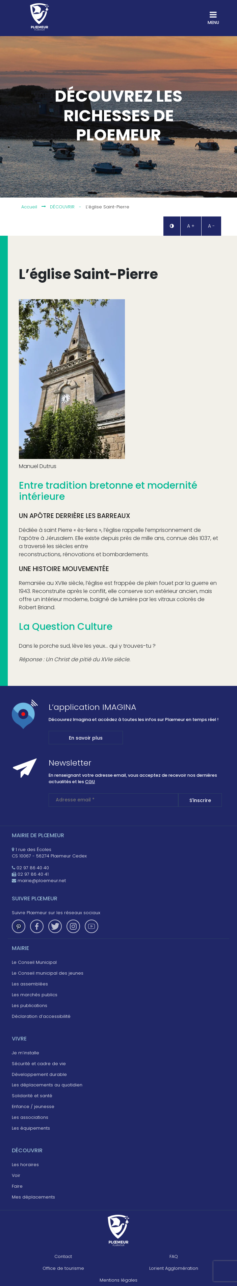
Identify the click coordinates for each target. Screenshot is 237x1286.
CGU (90, 782)
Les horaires (25, 1164)
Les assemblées (30, 984)
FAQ (173, 1256)
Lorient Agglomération (173, 1268)
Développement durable (39, 1074)
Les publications (29, 1005)
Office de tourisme (63, 1268)
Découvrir (62, 207)
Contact (63, 1256)
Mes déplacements (33, 1197)
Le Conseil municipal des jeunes (47, 973)
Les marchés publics (34, 995)
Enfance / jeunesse (33, 1106)
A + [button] (190, 226)
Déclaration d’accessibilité (41, 1016)
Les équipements (31, 1128)
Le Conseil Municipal (34, 962)
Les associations (30, 1117)
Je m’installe (25, 1053)
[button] (171, 226)
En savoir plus (86, 738)
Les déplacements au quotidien (47, 1085)
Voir (16, 1175)
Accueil (29, 207)
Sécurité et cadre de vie (39, 1063)
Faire (17, 1186)
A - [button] (211, 226)
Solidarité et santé (32, 1096)
